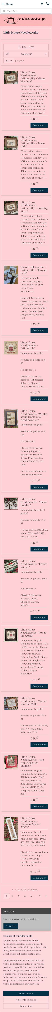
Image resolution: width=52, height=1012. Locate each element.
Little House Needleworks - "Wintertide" (29, 345)
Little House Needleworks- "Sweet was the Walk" (33, 701)
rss (32, 1002)
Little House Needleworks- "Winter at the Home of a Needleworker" (34, 415)
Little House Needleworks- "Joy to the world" (34, 632)
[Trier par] (26, 54)
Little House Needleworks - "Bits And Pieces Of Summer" (32, 761)
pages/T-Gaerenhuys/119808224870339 (19, 987)
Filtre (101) (26, 47)
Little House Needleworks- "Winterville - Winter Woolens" (33, 77)
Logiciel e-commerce (41, 1002)
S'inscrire (11, 926)
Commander (39, 125)
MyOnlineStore (30, 1007)
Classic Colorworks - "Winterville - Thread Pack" (33, 270)
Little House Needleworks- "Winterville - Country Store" (34, 207)
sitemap (26, 1002)
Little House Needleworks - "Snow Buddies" (34, 502)
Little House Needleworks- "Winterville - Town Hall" (33, 142)
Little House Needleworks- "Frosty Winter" (34, 564)
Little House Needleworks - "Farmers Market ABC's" (31, 823)
